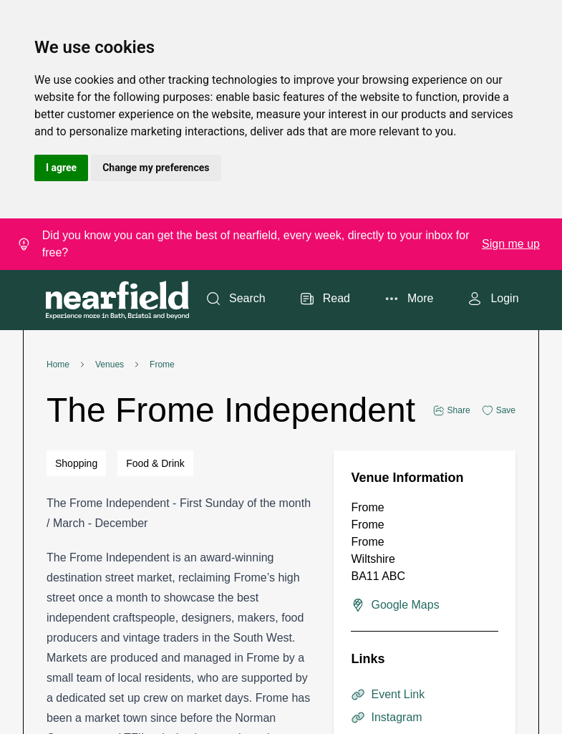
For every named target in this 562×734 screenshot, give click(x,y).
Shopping (76, 463)
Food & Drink (155, 463)
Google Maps (395, 605)
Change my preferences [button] (155, 167)
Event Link (388, 694)
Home (58, 364)
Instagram (386, 717)
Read (325, 298)
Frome (162, 364)
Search (236, 298)
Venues (109, 364)
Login (492, 298)
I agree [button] (61, 167)
